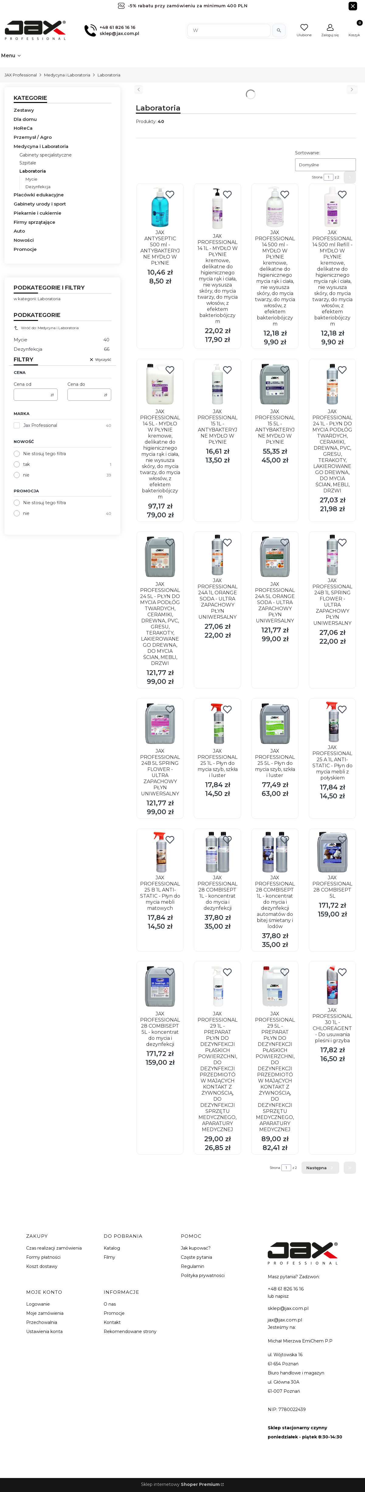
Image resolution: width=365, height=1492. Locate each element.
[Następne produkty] (320, 1168)
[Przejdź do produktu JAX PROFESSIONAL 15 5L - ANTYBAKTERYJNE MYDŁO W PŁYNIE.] (275, 384)
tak (26, 464)
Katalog (112, 1248)
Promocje (25, 249)
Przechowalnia (41, 1322)
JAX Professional (21, 74)
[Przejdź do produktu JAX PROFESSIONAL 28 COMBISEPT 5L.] (332, 852)
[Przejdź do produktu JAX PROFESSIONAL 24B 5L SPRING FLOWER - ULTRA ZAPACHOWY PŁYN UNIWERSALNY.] (160, 724)
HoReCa (23, 128)
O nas (110, 1304)
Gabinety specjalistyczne (45, 155)
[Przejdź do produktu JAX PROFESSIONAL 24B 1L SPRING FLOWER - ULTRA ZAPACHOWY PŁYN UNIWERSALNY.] (332, 555)
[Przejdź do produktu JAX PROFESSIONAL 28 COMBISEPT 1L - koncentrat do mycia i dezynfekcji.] (217, 852)
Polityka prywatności (203, 1275)
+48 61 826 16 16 (286, 1289)
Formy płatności (43, 1257)
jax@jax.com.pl (285, 1320)
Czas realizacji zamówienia (54, 1248)
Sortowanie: (307, 153)
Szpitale (27, 163)
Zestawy (24, 110)
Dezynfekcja (38, 186)
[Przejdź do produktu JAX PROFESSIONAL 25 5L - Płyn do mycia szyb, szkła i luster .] (275, 724)
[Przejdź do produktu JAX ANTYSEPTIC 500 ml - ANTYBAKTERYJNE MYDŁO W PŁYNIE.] (160, 207)
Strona (317, 177)
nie (26, 475)
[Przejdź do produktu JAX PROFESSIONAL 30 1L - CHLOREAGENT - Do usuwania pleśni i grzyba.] (332, 984)
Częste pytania (196, 1257)
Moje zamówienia (45, 1313)
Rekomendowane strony (130, 1331)
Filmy (109, 1257)
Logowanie (38, 1304)
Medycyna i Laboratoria (67, 74)
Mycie (31, 179)
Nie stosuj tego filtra (44, 453)
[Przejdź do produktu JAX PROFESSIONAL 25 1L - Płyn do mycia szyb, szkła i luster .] (217, 724)
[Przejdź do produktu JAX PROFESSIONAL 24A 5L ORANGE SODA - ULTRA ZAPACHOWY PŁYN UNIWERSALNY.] (275, 557)
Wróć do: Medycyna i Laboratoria (46, 327)
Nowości (24, 240)
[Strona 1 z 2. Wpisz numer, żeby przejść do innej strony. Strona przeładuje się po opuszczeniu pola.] (328, 177)
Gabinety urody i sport (40, 204)
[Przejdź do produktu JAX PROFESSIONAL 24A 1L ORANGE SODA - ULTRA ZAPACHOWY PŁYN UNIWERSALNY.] (217, 555)
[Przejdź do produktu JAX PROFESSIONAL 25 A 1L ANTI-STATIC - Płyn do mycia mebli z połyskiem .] (332, 722)
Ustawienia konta (44, 1331)
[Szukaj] (279, 30)
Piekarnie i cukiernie (37, 213)
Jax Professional (40, 425)
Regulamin (192, 1266)
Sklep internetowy (180, 1484)
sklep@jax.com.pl (288, 1308)
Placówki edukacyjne (39, 195)
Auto (19, 231)
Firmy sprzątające (34, 222)
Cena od (22, 384)
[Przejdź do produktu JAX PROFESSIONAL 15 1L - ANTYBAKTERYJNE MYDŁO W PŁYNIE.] (217, 384)
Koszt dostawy (41, 1266)
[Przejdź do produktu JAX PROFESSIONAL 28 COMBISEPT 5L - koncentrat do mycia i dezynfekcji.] (160, 986)
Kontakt (112, 1322)
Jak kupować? (196, 1248)
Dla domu (25, 119)
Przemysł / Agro (33, 137)
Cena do (76, 384)
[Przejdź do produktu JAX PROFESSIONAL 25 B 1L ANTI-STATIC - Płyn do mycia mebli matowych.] (160, 852)
